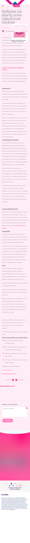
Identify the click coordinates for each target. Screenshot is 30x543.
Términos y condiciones (15, 462)
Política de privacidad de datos (15, 461)
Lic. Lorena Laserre (9, 31)
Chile (15, 456)
